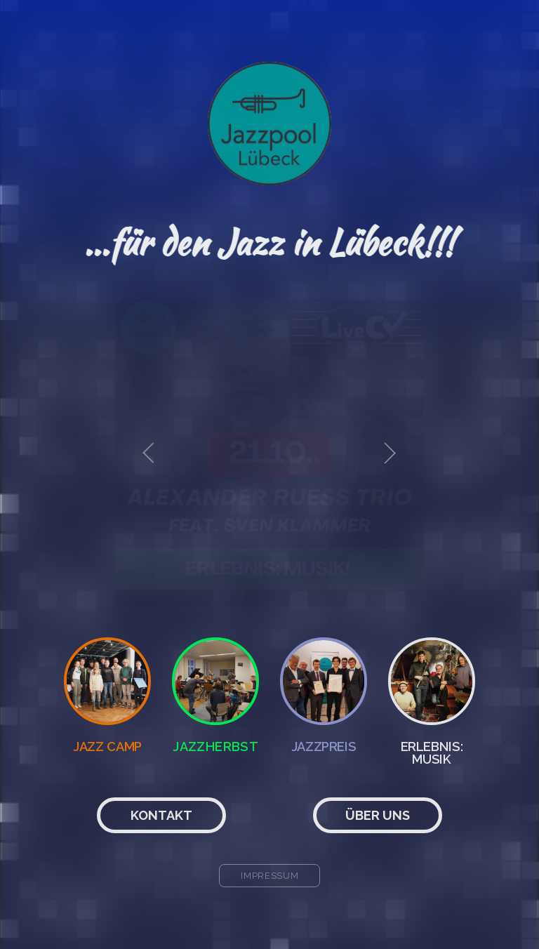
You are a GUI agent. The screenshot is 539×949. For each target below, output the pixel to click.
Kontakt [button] (161, 815)
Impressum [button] (270, 875)
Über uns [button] (377, 815)
